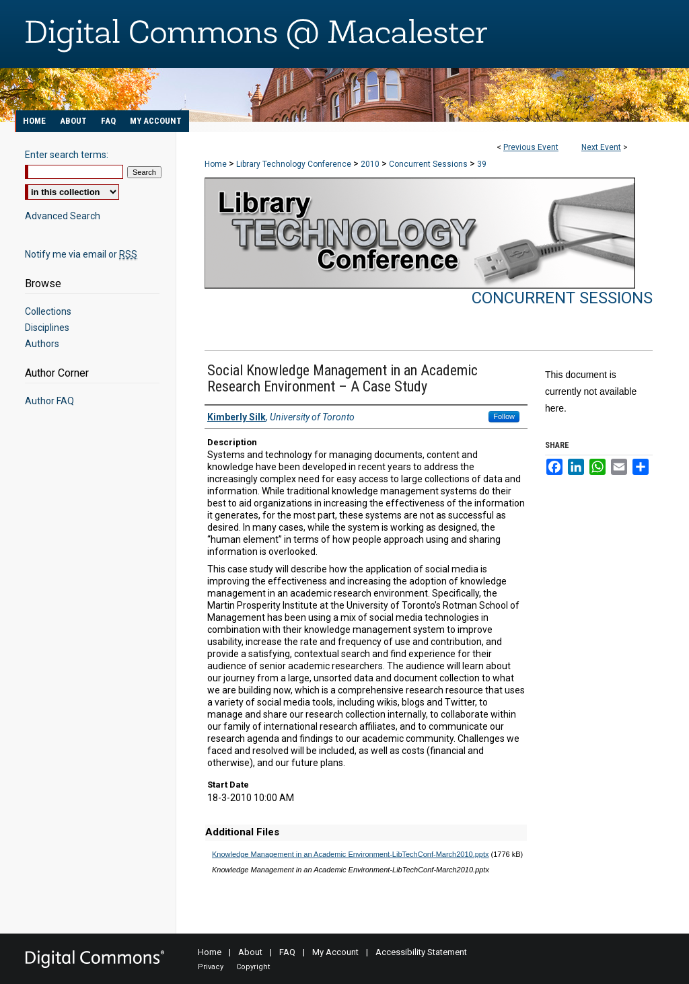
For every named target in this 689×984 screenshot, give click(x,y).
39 (481, 164)
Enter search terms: (66, 154)
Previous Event (530, 147)
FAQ (287, 952)
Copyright (253, 966)
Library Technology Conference (294, 164)
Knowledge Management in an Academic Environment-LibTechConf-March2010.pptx (350, 854)
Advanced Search (62, 216)
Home (216, 164)
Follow (504, 416)
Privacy (210, 966)
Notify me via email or (81, 254)
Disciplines (47, 327)
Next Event (601, 147)
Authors (42, 343)
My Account (335, 952)
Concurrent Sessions (429, 164)
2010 (371, 164)
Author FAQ (49, 400)
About (250, 952)
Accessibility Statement (421, 952)
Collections (48, 311)
